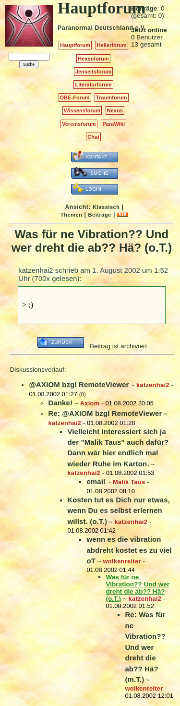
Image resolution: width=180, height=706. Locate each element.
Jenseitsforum (93, 71)
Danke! (60, 403)
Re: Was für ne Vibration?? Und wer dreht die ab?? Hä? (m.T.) (145, 646)
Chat (93, 137)
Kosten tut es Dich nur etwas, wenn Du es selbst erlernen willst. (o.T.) (118, 510)
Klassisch (106, 207)
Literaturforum (93, 84)
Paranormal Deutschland (95, 27)
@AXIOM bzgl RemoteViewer (79, 384)
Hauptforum (75, 45)
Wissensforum (82, 110)
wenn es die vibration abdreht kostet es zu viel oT (128, 550)
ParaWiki (113, 124)
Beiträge (99, 215)
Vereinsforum (79, 124)
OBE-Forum (75, 97)
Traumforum (111, 97)
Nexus (115, 110)
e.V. (140, 27)
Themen (71, 215)
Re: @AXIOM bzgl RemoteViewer (105, 413)
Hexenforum (93, 58)
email (95, 481)
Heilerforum (112, 45)
